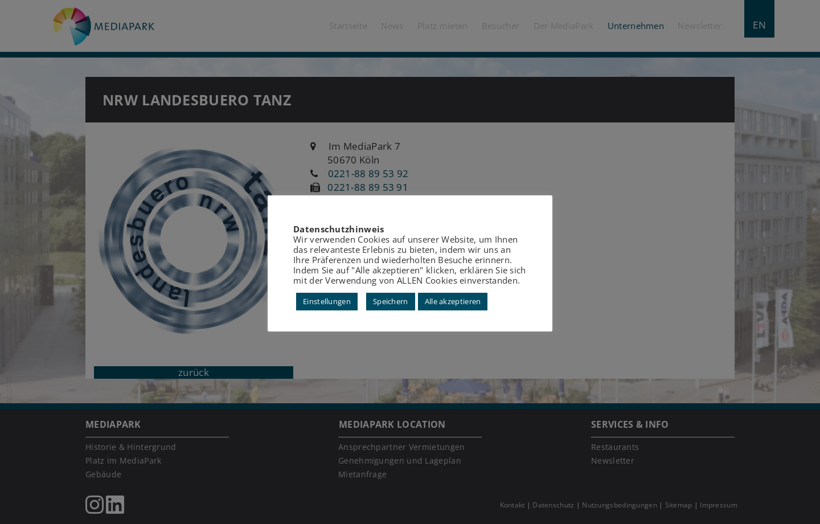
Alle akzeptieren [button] (453, 301)
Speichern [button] (390, 301)
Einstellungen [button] (327, 301)
